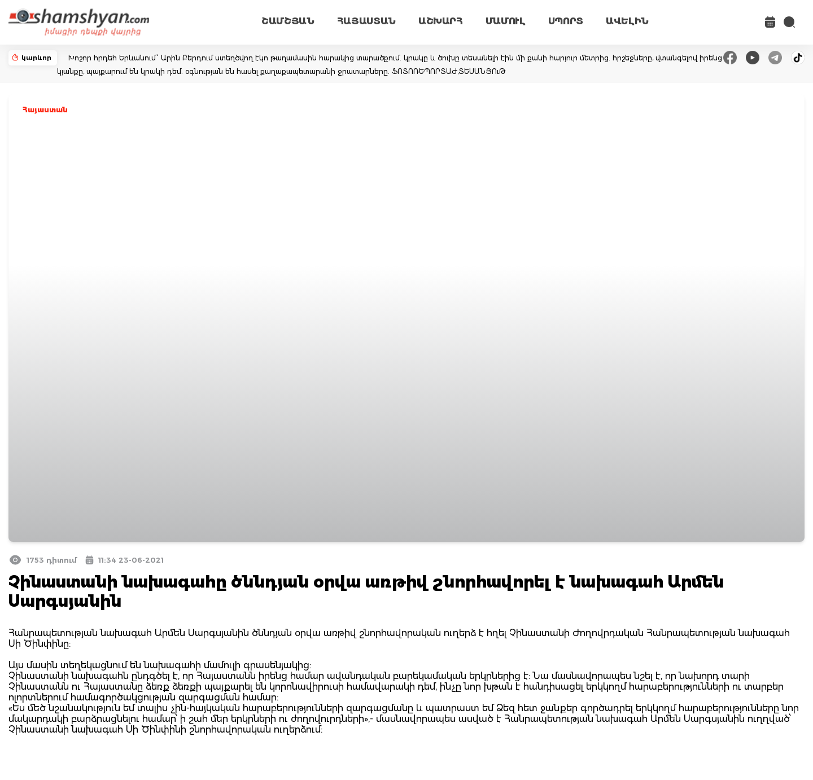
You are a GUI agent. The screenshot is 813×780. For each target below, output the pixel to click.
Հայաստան (45, 110)
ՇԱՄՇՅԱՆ (287, 21)
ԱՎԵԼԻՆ (627, 21)
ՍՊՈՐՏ (565, 21)
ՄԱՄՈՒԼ (506, 21)
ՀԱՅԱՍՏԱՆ (366, 21)
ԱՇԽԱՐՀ (440, 21)
